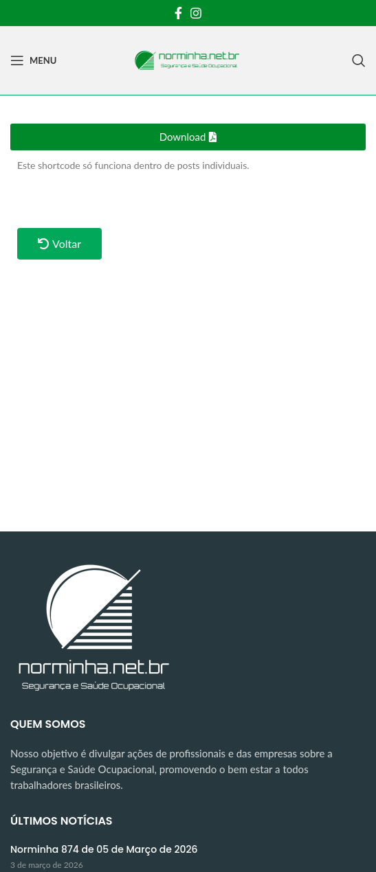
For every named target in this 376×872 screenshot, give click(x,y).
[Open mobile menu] (33, 60)
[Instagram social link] (196, 13)
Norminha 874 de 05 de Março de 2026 (104, 849)
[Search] (359, 60)
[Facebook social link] (178, 13)
